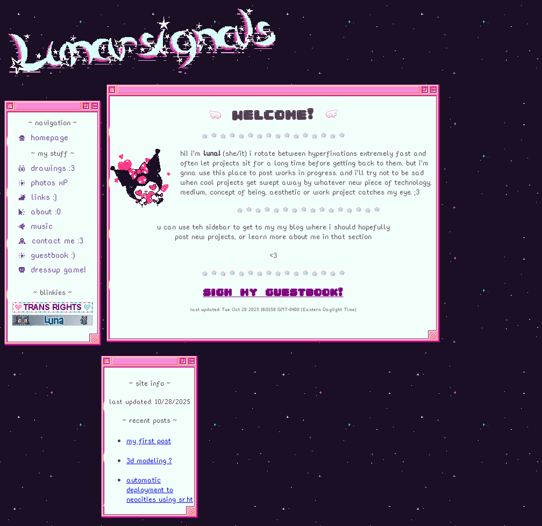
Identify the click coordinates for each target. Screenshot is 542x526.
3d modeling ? (149, 460)
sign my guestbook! (273, 292)
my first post (148, 440)
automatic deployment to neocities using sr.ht (159, 489)
